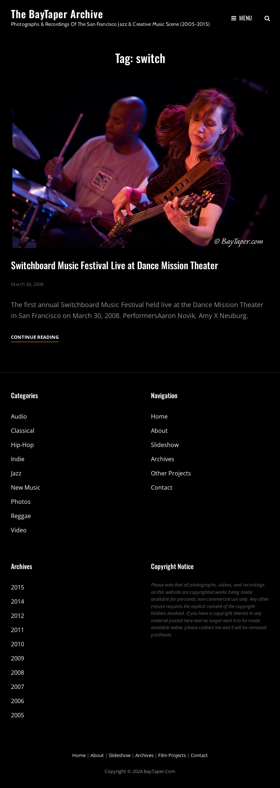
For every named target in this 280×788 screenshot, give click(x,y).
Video (19, 530)
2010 (17, 644)
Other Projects (171, 473)
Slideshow (165, 445)
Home (159, 416)
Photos (21, 502)
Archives (162, 459)
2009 (17, 658)
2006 (17, 701)
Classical (22, 431)
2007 (17, 687)
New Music (25, 487)
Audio (19, 416)
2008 (17, 673)
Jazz (16, 473)
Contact (161, 487)
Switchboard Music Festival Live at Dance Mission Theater (114, 265)
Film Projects (172, 755)
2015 (17, 587)
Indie (17, 459)
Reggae (21, 516)
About (159, 431)
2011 (17, 630)
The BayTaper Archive (57, 13)
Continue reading (35, 337)
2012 (17, 616)
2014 (17, 601)
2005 (17, 715)
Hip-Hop (22, 445)
